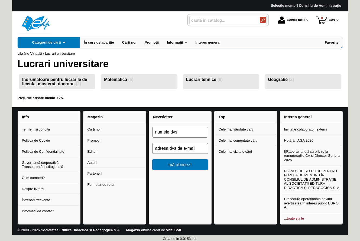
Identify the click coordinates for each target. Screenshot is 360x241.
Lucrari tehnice (204, 79)
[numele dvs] (180, 132)
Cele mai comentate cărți (238, 140)
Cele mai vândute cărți (236, 129)
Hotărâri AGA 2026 (298, 140)
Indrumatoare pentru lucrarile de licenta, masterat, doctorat (54, 81)
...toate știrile (294, 218)
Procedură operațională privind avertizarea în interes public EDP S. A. (312, 203)
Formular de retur (101, 185)
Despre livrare (33, 189)
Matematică (118, 79)
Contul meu (291, 20)
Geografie (281, 79)
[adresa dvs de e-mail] (180, 148)
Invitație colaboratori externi (305, 129)
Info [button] (25, 117)
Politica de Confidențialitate (43, 151)
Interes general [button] (298, 117)
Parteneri (94, 173)
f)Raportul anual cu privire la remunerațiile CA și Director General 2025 (312, 155)
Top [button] (222, 117)
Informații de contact (38, 211)
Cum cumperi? (33, 178)
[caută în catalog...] (222, 20)
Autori (92, 163)
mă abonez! (180, 164)
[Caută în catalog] (263, 20)
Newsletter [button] (163, 117)
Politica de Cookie (36, 140)
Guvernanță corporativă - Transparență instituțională (42, 165)
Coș (325, 20)
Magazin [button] (95, 117)
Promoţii (93, 140)
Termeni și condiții (36, 129)
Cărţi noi (93, 129)
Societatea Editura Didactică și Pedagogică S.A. (81, 230)
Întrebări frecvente (36, 200)
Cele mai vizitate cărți (235, 151)
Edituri (92, 151)
